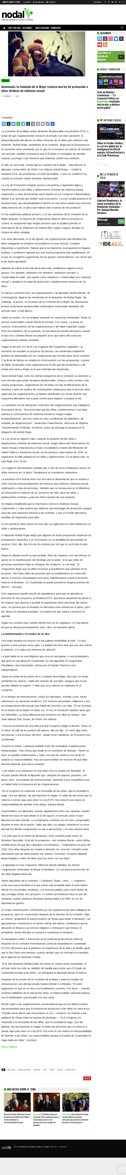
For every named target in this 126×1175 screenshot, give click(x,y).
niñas (44, 1070)
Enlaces (27, 2)
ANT (100, 114)
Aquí (121, 56)
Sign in (97, 2)
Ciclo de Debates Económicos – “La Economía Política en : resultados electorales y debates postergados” (108, 99)
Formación (55, 27)
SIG (106, 114)
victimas (51, 1070)
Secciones (27, 27)
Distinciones (38, 2)
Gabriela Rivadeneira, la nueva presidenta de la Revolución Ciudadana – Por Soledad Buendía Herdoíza (109, 206)
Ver (121, 221)
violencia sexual (70, 1070)
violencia (60, 1070)
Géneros (5, 80)
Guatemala (37, 1070)
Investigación (42, 27)
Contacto (51, 2)
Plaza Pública (9, 1046)
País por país (14, 27)
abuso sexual (11, 1070)
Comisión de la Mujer (24, 1070)
